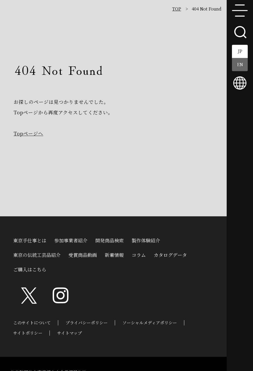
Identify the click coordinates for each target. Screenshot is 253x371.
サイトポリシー (27, 333)
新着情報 (114, 254)
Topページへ (28, 133)
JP (240, 51)
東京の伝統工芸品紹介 (37, 254)
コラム (139, 254)
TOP (176, 9)
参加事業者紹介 (70, 240)
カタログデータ (170, 254)
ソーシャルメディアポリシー (149, 323)
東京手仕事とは (29, 240)
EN (240, 64)
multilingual (240, 83)
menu (240, 10)
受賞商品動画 (82, 254)
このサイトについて (32, 323)
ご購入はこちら (29, 269)
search (240, 32)
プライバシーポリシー (87, 323)
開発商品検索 (109, 240)
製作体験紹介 (146, 240)
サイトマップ (69, 333)
